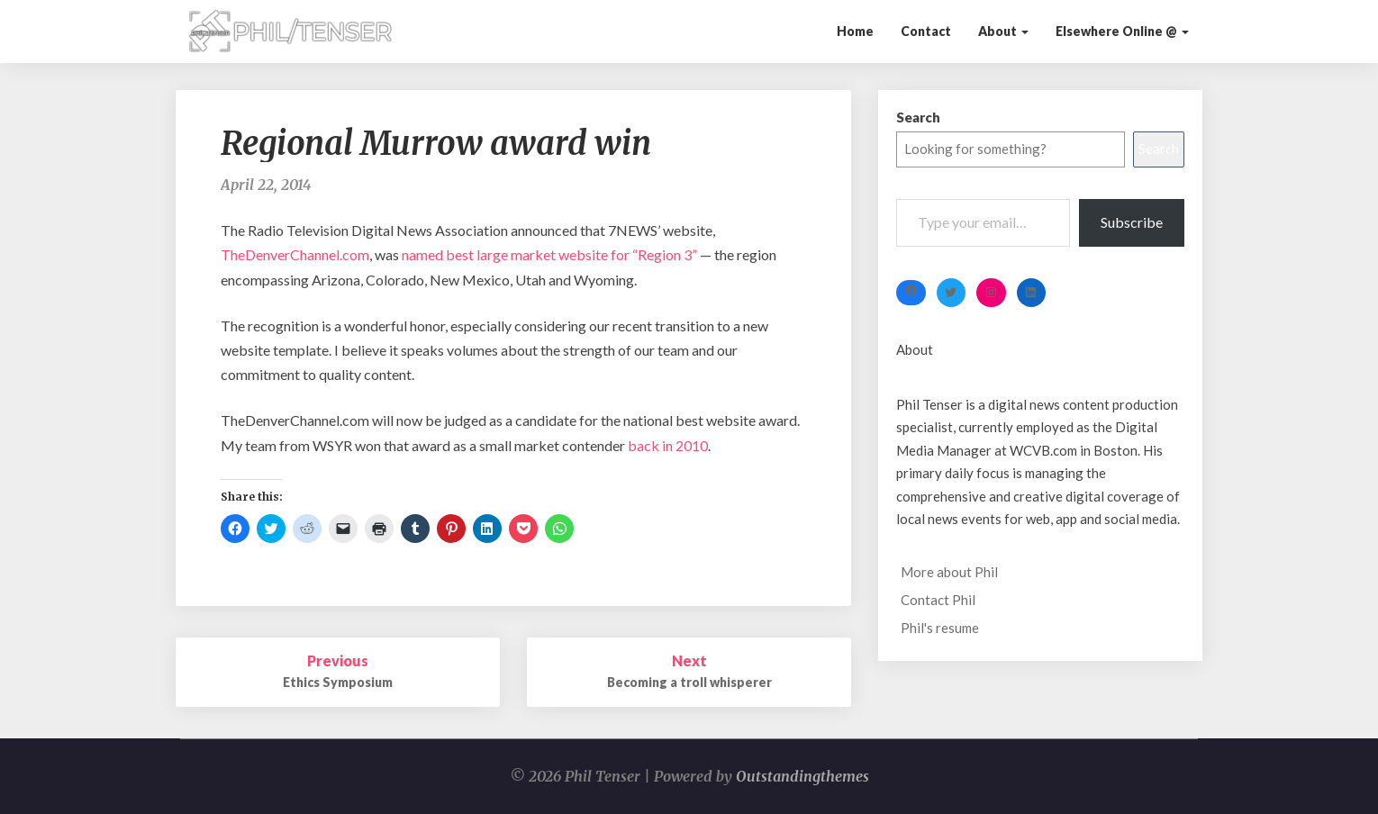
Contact (926, 31)
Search (918, 117)
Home (855, 31)
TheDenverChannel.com (295, 254)
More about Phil (949, 572)
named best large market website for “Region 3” (551, 254)
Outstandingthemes (802, 776)
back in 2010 (668, 445)
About (1003, 31)
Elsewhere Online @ (1122, 31)
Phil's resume (940, 628)
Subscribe (1132, 222)
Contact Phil (938, 600)
